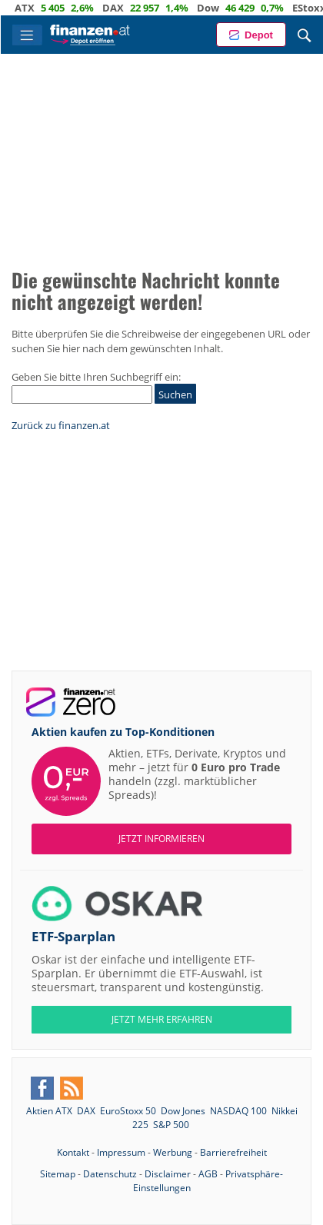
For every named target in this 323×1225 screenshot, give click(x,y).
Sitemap (57, 1173)
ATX (38, 8)
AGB (208, 1173)
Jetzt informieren (161, 838)
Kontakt (73, 1152)
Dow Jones (183, 1110)
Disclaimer (168, 1173)
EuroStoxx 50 (128, 1110)
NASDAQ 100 (238, 1110)
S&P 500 (171, 1124)
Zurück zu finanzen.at (61, 425)
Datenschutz (110, 1173)
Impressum (121, 1152)
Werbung (172, 1152)
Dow (222, 8)
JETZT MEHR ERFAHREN (162, 1019)
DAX (127, 8)
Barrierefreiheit (233, 1152)
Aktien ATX (49, 1110)
